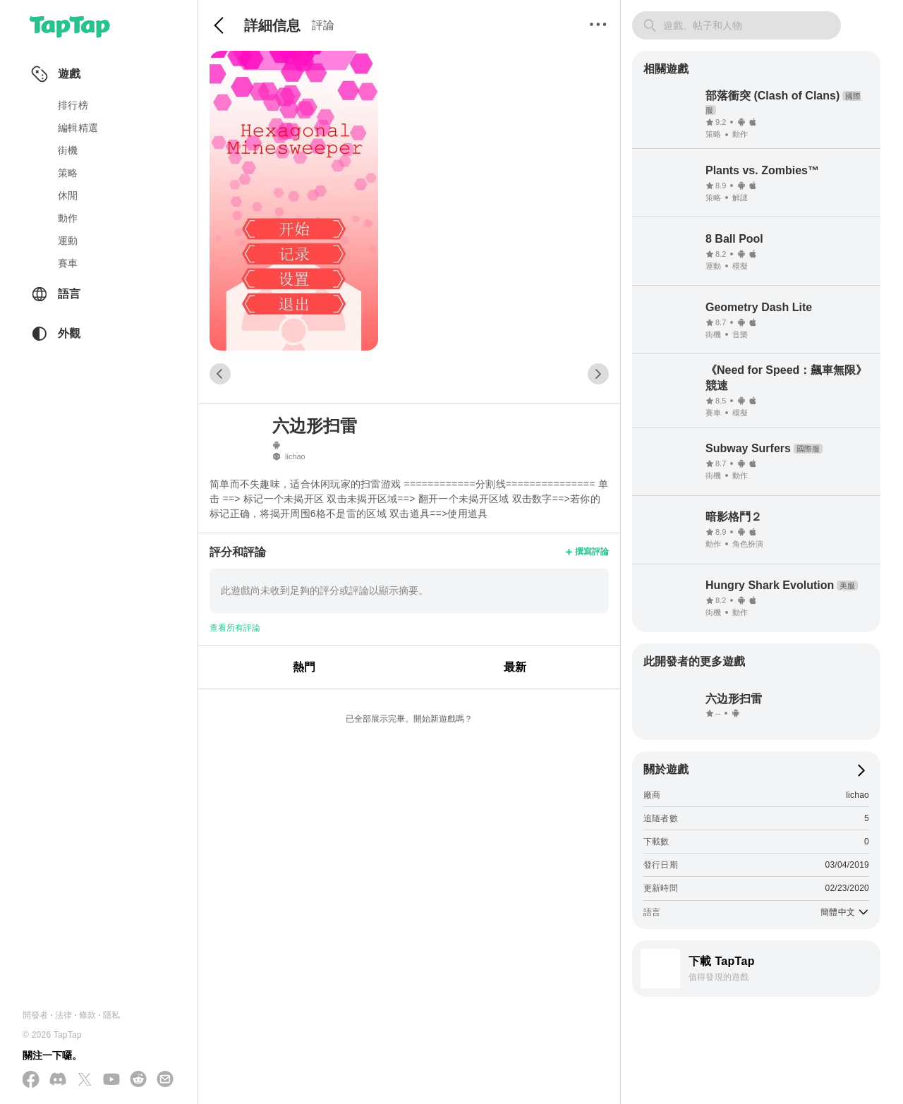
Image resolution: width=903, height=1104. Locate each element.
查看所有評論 (235, 628)
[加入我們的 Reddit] (138, 1080)
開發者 (36, 1015)
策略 (68, 172)
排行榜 (73, 105)
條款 (87, 1015)
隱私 (111, 1015)
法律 (63, 1015)
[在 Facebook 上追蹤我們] (31, 1080)
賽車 (68, 263)
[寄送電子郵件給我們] (165, 1080)
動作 (68, 218)
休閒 (68, 195)
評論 (323, 25)
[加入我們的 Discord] (57, 1080)
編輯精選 (78, 127)
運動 (68, 240)
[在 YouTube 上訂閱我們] (111, 1080)
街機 (68, 150)
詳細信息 (272, 25)
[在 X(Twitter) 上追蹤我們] (84, 1080)
